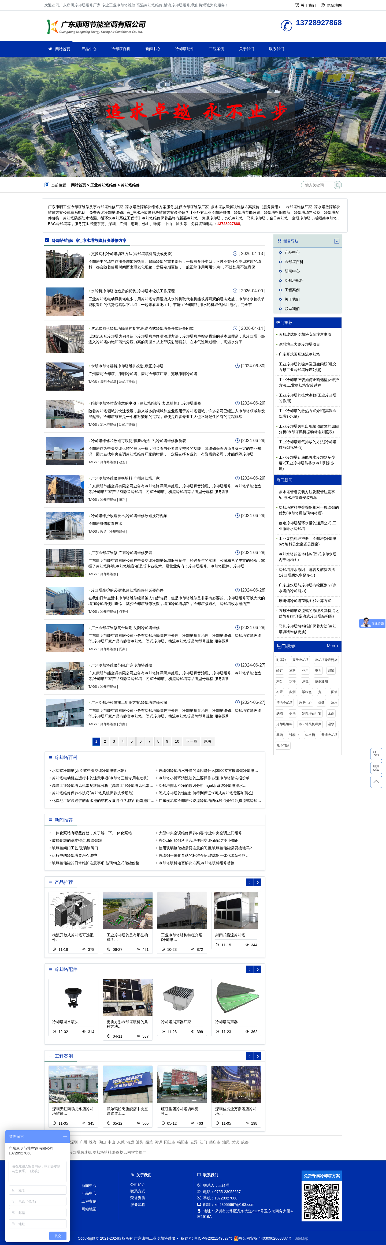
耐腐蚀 (281, 660)
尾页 (207, 741)
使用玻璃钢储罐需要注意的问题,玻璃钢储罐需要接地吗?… (207, 848)
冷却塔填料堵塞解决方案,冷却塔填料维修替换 (197, 863)
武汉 (235, 1142)
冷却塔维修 (127, 382)
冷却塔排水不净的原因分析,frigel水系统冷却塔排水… (203, 785)
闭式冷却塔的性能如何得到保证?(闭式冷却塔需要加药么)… (208, 793)
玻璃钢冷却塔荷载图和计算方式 (305, 601)
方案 (122, 724)
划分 (279, 681)
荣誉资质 (137, 1198)
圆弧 (334, 692)
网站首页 (62, 49)
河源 (158, 1142)
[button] (257, 882)
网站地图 (334, 5)
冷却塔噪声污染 (326, 660)
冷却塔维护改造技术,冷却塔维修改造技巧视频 (129, 516)
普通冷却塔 (329, 735)
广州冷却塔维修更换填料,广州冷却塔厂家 (125, 478)
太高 (331, 713)
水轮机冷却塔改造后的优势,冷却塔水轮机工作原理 (133, 291)
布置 (279, 692)
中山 (111, 1142)
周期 (122, 649)
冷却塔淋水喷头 (65, 1022)
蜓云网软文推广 (133, 1152)
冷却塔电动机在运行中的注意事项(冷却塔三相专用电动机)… (102, 778)
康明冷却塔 (108, 382)
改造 (122, 462)
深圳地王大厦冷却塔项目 (299, 344)
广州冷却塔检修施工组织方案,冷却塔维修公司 (129, 702)
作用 (305, 670)
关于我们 (308, 5)
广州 (83, 1142)
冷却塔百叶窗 (311, 713)
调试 (331, 670)
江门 (203, 1142)
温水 (331, 724)
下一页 (191, 741)
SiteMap (301, 1238)
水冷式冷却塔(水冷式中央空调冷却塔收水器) (89, 770)
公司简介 (137, 1184)
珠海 (92, 1142)
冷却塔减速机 (80, 1152)
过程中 (294, 735)
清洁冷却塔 (284, 703)
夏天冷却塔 (300, 660)
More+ (333, 646)
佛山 (102, 1142)
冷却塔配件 (184, 49)
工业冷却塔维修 (97, 27)
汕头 (139, 1142)
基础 (279, 735)
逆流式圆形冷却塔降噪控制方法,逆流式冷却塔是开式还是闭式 (142, 328)
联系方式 (137, 1191)
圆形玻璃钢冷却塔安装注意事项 (305, 334)
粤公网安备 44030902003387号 (262, 1238)
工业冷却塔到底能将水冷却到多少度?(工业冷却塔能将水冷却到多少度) (307, 463)
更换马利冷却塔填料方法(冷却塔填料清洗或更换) (131, 254)
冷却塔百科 (121, 49)
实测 (292, 692)
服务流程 (137, 1204)
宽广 (321, 692)
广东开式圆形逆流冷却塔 (299, 354)
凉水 (334, 703)
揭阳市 (182, 1142)
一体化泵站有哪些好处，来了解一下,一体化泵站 (92, 833)
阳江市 (169, 1142)
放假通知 (321, 681)
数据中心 (305, 703)
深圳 (74, 1142)
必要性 (124, 612)
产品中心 (88, 49)
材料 (292, 670)
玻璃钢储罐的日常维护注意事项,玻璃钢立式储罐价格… (97, 863)
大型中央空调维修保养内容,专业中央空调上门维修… (202, 833)
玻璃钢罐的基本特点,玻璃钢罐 (77, 840)
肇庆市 (214, 1142)
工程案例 (216, 49)
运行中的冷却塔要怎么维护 (74, 855)
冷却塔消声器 (226, 1022)
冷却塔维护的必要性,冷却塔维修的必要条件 (127, 590)
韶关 (149, 1142)
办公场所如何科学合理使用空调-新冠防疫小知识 (199, 840)
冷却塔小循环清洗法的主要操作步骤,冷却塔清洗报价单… (206, 778)
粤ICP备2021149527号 (213, 1238)
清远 (130, 1142)
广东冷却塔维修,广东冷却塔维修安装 (121, 553)
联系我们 (276, 49)
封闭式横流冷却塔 (230, 935)
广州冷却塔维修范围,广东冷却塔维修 (121, 665)
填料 (122, 500)
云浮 (194, 1142)
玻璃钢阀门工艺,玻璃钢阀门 (75, 848)
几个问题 (282, 745)
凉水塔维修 (108, 425)
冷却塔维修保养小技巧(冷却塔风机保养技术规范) (92, 793)
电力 (318, 670)
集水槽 (310, 735)
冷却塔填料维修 (106, 1152)
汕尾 (226, 1142)
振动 (292, 713)
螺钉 (279, 670)
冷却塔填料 (284, 724)
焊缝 (321, 703)
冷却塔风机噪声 (310, 724)
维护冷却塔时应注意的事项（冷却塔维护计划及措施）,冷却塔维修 (146, 403)
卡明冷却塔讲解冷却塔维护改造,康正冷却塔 (127, 366)
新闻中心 (152, 49)
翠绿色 (307, 692)
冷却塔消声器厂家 (176, 1022)
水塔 (292, 681)
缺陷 (279, 713)
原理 (305, 681)
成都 (244, 1142)
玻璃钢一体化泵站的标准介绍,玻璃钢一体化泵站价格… (204, 855)
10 (177, 741)
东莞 (121, 1142)
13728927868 (376, 754)
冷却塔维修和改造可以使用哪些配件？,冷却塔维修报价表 (138, 441)
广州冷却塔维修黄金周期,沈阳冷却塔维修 (125, 628)
